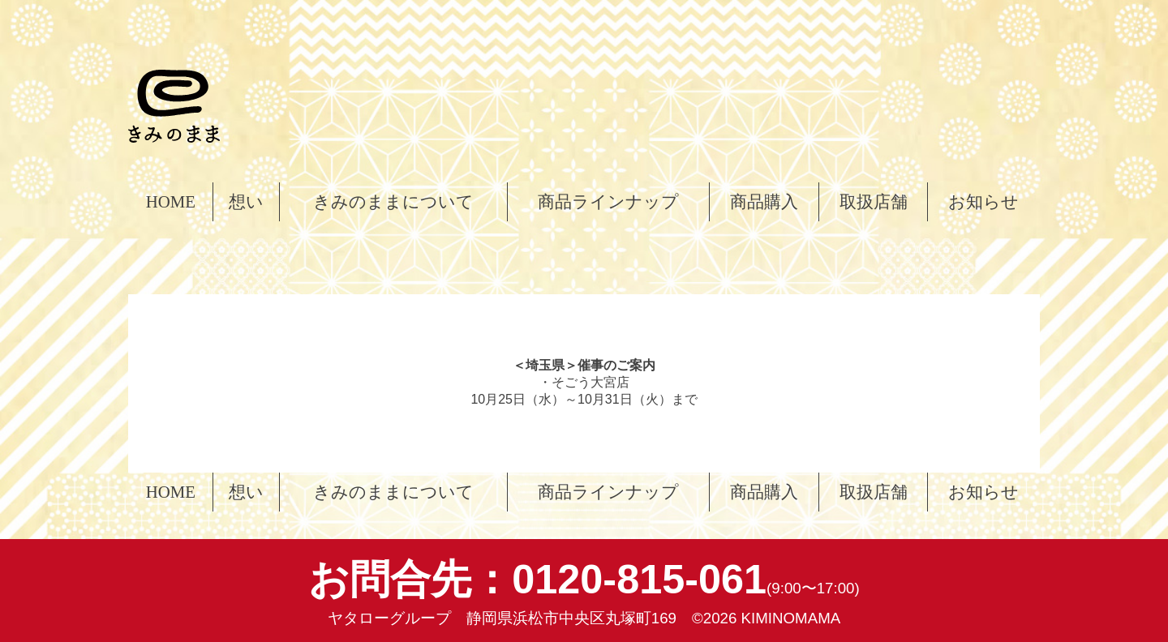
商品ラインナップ (608, 201)
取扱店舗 (874, 201)
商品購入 (764, 201)
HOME (170, 201)
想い (246, 201)
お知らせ (983, 201)
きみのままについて (393, 201)
